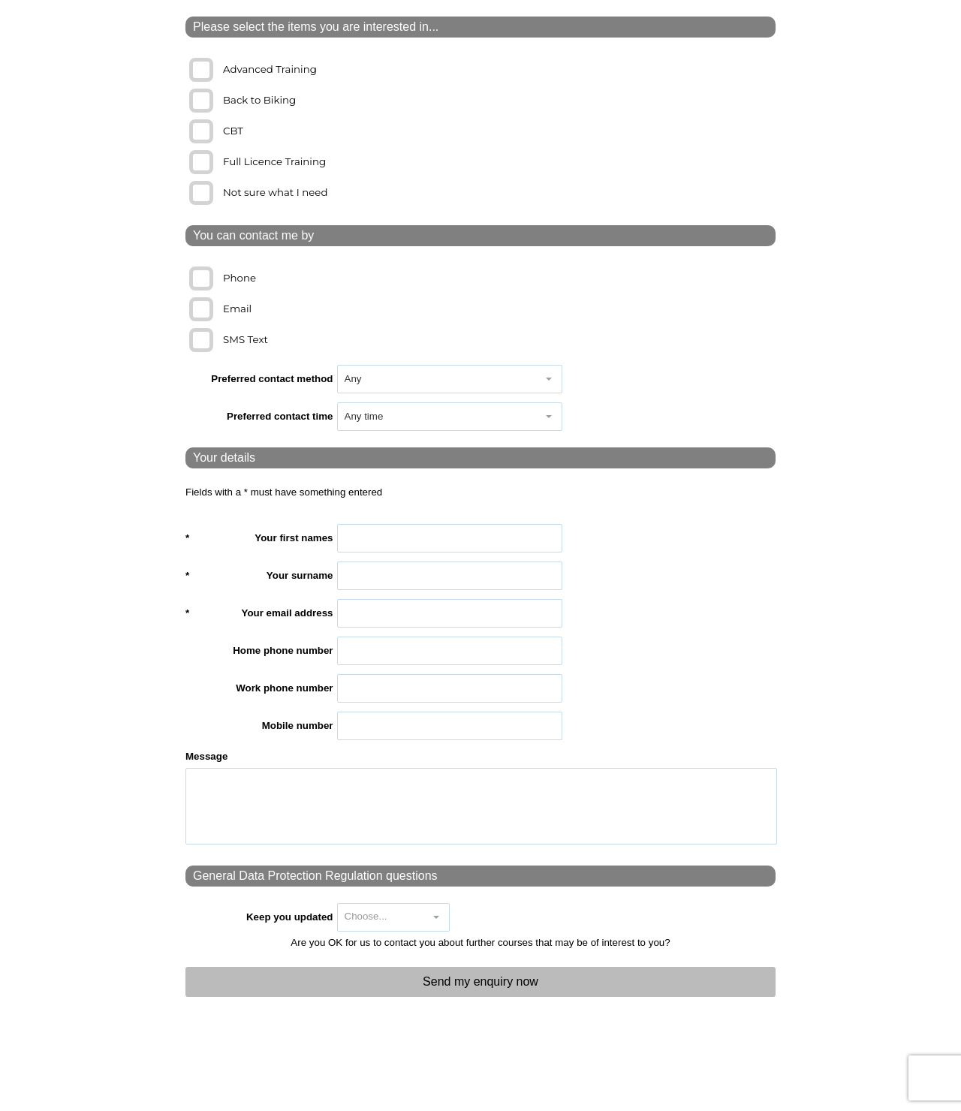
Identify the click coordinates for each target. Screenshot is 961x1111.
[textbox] (450, 538)
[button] (549, 379)
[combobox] (437, 379)
